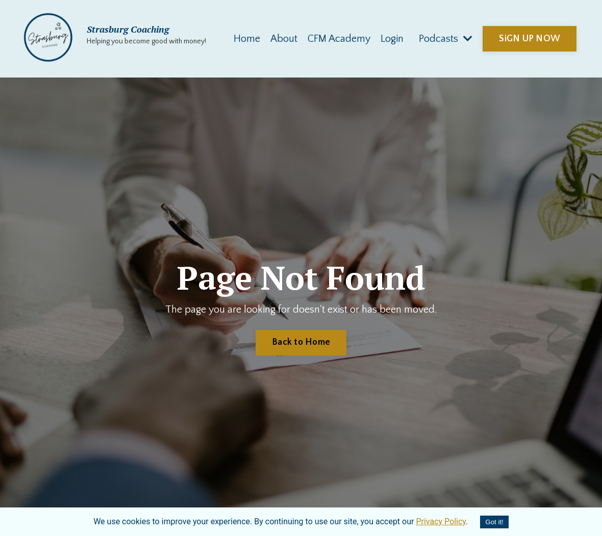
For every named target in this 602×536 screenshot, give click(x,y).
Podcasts (445, 38)
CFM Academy (339, 38)
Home (247, 38)
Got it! (494, 522)
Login (392, 38)
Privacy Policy (441, 521)
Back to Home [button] (301, 342)
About (283, 38)
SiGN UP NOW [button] (529, 39)
